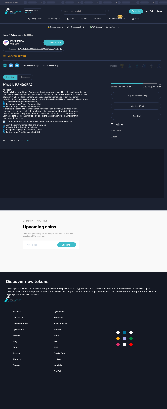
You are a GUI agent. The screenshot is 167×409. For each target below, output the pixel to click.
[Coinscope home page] (12, 11)
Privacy (16, 353)
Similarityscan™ (61, 323)
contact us (24, 140)
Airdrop (57, 329)
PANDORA (28, 35)
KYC (55, 341)
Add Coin (149, 11)
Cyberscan (25, 77)
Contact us (18, 317)
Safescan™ (59, 317)
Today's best (16, 35)
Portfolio (58, 371)
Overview (10, 77)
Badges (113, 66)
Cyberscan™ (59, 311)
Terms (16, 347)
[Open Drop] (136, 85)
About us (17, 359)
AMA (56, 347)
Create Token (60, 353)
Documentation (20, 323)
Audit (56, 335)
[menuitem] (34, 19)
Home (5, 35)
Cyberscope (18, 329)
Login (160, 11)
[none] (54, 19)
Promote (136, 11)
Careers (16, 365)
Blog (15, 341)
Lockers (57, 359)
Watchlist (58, 365)
